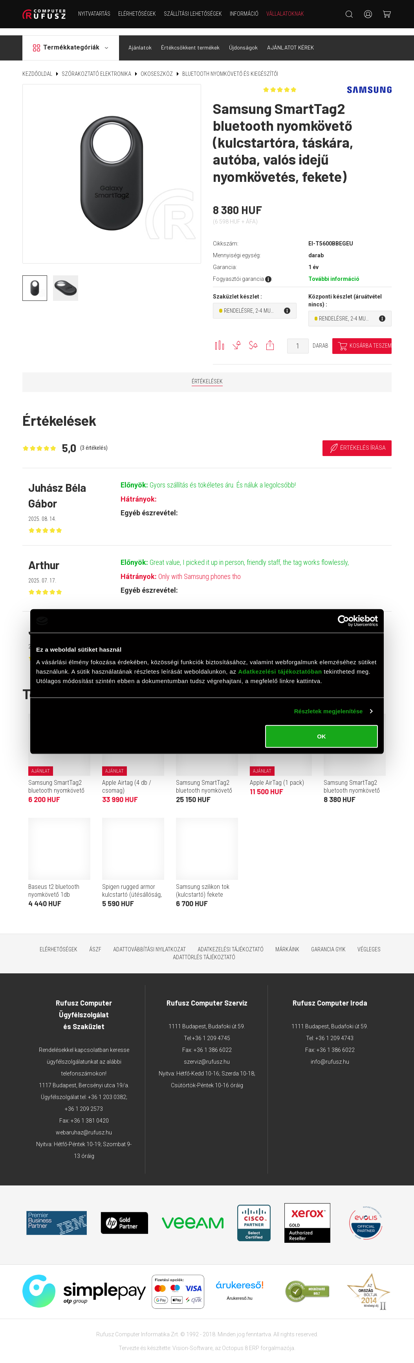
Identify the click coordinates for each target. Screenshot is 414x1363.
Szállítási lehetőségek (193, 14)
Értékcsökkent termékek (190, 40)
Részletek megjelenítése (328, 711)
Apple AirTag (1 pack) (277, 776)
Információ (244, 14)
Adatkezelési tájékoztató (231, 943)
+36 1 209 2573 (84, 1102)
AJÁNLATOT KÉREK (290, 40)
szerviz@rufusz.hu (207, 1055)
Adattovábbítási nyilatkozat (149, 943)
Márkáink (287, 943)
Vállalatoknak (285, 14)
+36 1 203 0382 (107, 1090)
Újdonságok (243, 40)
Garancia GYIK (328, 943)
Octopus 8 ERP (240, 1341)
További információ (333, 272)
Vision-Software (192, 1341)
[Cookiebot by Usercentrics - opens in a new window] (343, 621)
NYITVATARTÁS (94, 14)
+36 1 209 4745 (211, 1031)
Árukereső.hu (239, 1291)
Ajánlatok (140, 40)
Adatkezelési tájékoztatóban (280, 671)
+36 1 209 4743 (334, 1031)
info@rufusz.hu (330, 1055)
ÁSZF (95, 943)
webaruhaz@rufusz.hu (84, 1126)
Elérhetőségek (137, 14)
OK (321, 736)
